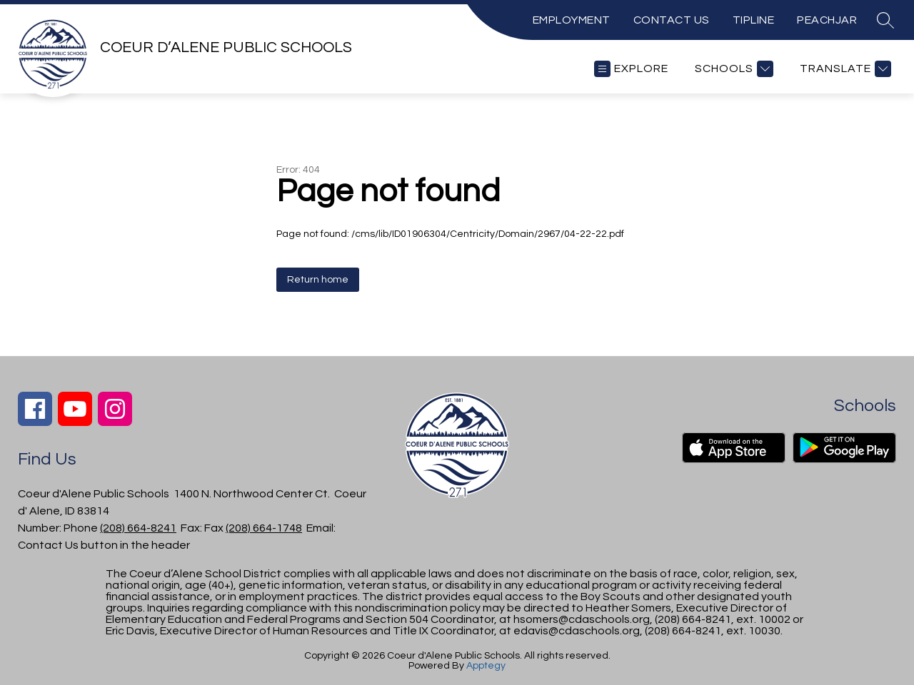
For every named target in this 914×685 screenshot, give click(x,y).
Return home (317, 280)
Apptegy (486, 666)
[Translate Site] (843, 69)
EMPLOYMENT (572, 20)
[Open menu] (631, 69)
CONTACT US (671, 20)
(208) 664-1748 (264, 528)
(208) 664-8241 (138, 528)
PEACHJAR (827, 20)
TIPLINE (754, 20)
